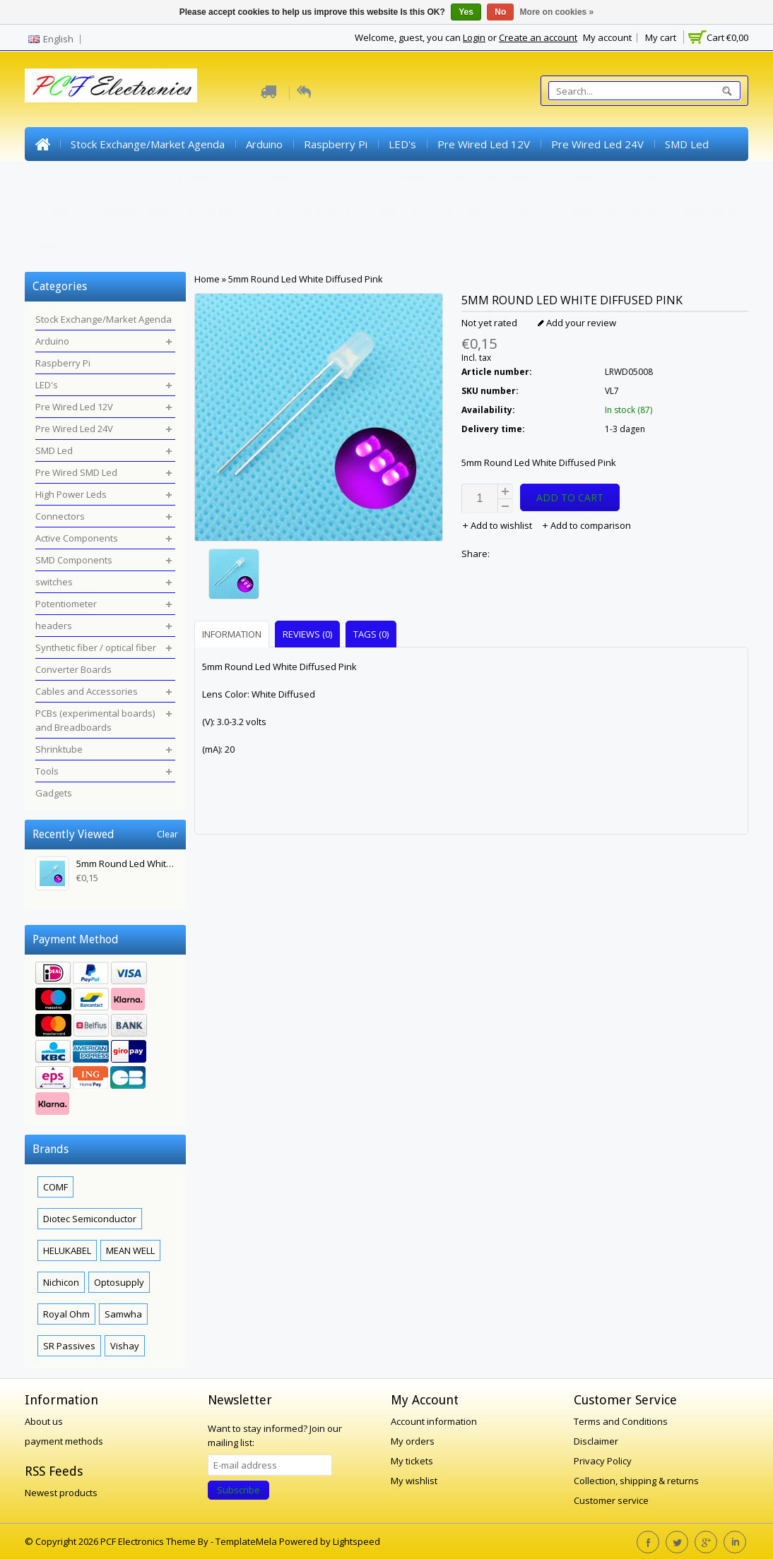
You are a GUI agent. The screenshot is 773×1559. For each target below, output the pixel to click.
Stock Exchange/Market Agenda (148, 144)
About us (44, 1421)
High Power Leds (195, 178)
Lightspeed (356, 1541)
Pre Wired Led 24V (597, 144)
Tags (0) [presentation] (371, 634)
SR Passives (69, 1345)
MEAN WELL (130, 1250)
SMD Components (495, 178)
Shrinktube (60, 246)
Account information (434, 1421)
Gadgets (177, 246)
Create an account (538, 37)
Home (42, 144)
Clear (167, 834)
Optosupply (119, 1282)
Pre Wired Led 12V (483, 144)
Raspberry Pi (335, 144)
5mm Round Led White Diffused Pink (305, 279)
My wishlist (414, 1480)
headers (56, 212)
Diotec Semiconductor (89, 1218)
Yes (466, 12)
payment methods (64, 1441)
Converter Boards (308, 212)
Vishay (124, 1345)
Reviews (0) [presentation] (307, 634)
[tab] (233, 634)
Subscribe (238, 1489)
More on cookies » (557, 12)
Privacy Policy (603, 1461)
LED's (402, 144)
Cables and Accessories (430, 212)
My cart (660, 37)
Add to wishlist (497, 525)
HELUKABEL (67, 1250)
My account (607, 37)
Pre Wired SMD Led (83, 178)
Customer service (611, 1500)
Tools (121, 246)
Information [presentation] (231, 634)
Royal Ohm (66, 1314)
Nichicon (61, 1282)
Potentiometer (661, 178)
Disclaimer (596, 1441)
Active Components (383, 178)
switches (581, 178)
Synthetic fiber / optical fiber (171, 212)
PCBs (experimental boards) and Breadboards (622, 212)
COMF (55, 1187)
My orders (413, 1441)
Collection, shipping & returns (636, 1480)
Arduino (264, 144)
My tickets (412, 1461)
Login (474, 37)
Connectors (286, 178)
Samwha (123, 1314)
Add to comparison (586, 525)
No (500, 12)
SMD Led (687, 144)
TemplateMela (247, 1541)
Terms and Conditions (621, 1421)
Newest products (61, 1492)
